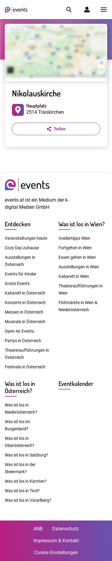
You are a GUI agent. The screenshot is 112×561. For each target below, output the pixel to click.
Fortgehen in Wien (75, 247)
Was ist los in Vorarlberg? (28, 500)
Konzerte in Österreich (25, 302)
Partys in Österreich (23, 340)
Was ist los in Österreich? (20, 387)
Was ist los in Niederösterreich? (21, 408)
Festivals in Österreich (25, 366)
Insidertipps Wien (74, 238)
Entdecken (17, 224)
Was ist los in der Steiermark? (20, 468)
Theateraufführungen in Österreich (27, 354)
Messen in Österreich (24, 312)
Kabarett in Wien (74, 276)
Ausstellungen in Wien (79, 266)
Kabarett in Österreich (25, 293)
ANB (38, 529)
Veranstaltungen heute (26, 238)
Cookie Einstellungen (56, 552)
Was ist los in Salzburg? (26, 455)
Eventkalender (76, 383)
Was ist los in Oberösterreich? (19, 442)
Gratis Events (17, 283)
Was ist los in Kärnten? (26, 481)
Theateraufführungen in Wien (81, 289)
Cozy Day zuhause (22, 247)
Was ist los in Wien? (82, 224)
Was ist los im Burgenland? (17, 425)
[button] (68, 9)
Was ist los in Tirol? (22, 490)
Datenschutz (65, 529)
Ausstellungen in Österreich (20, 261)
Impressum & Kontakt (56, 540)
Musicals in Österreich (25, 321)
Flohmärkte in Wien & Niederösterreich (78, 306)
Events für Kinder (20, 274)
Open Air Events (19, 331)
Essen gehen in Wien (77, 257)
